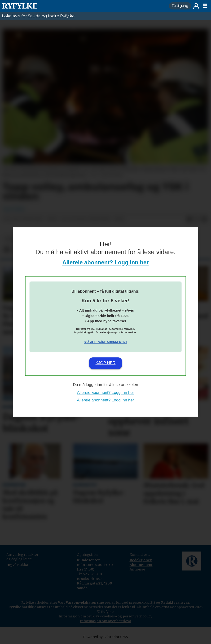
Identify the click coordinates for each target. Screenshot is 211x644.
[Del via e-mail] (204, 219)
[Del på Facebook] (189, 219)
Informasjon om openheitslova (105, 621)
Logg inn (196, 6)
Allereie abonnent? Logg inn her (105, 262)
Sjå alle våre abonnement (105, 342)
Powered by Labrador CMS (105, 637)
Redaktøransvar (175, 602)
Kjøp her (106, 363)
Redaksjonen (141, 560)
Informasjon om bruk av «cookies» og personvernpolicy (105, 616)
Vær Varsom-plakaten (77, 602)
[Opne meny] (205, 5)
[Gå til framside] (19, 6)
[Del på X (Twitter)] (196, 219)
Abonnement (141, 565)
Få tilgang (180, 6)
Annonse (137, 569)
